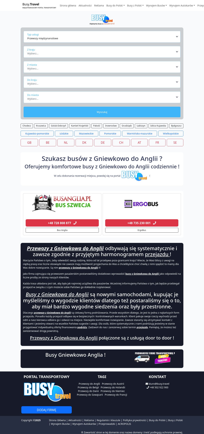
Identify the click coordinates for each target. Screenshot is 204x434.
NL (66, 142)
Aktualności (85, 5)
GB (29, 142)
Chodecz (27, 125)
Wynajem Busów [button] (155, 5)
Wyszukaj (102, 112)
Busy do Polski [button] (114, 5)
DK (84, 142)
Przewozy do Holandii (113, 387)
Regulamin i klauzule (108, 420)
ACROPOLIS (124, 423)
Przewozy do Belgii (88, 387)
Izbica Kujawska (158, 125)
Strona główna (68, 5)
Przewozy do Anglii (89, 383)
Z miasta (32, 64)
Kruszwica (41, 125)
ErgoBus (142, 230)
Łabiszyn (141, 125)
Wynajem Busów (60, 423)
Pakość (96, 125)
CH (121, 142)
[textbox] (101, 52)
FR (157, 142)
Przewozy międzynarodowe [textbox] (42, 38)
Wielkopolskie (171, 133)
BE (47, 142)
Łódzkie (64, 133)
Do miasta (33, 95)
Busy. (39, 5)
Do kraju (32, 79)
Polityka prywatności (134, 420)
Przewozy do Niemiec (113, 391)
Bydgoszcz (176, 125)
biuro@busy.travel (159, 383)
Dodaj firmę (46, 410)
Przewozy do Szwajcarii (90, 394)
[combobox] (102, 37)
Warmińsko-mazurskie (139, 133)
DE (103, 142)
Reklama (99, 5)
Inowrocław (111, 125)
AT (139, 142)
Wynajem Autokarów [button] (181, 5)
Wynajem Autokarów (84, 423)
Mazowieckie (86, 133)
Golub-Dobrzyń (58, 125)
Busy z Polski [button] (134, 5)
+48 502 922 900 (159, 387)
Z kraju (31, 49)
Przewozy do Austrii (113, 383)
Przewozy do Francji (116, 394)
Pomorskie (110, 133)
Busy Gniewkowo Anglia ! (75, 354)
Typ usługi (33, 34)
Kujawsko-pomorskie (37, 133)
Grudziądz (127, 125)
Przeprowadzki (106, 423)
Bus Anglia (62, 230)
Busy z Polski (175, 420)
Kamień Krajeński (79, 125)
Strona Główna (57, 420)
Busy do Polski (157, 420)
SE (175, 142)
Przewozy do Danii (88, 391)
